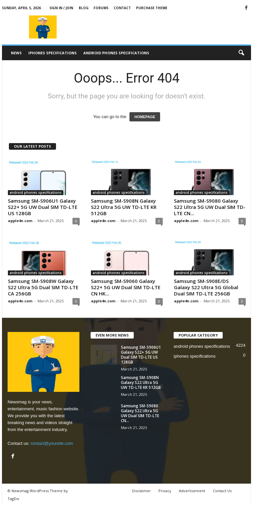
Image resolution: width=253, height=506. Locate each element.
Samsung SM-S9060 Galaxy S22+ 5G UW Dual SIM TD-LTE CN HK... (125, 287)
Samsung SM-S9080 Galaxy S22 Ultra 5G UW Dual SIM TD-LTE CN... (209, 206)
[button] (241, 53)
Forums (101, 8)
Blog (84, 8)
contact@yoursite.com (51, 443)
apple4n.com (20, 220)
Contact (122, 8)
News (16, 52)
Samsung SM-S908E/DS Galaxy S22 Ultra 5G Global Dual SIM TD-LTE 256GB (206, 287)
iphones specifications (52, 52)
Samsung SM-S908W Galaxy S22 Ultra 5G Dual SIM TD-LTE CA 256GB (43, 287)
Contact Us (222, 490)
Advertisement (192, 490)
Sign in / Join (61, 8)
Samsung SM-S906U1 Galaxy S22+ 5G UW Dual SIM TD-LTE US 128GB (42, 206)
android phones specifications (116, 52)
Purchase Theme (151, 8)
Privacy (164, 490)
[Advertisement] (167, 27)
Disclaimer (141, 490)
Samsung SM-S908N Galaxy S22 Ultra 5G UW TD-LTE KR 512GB (123, 206)
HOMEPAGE (144, 117)
